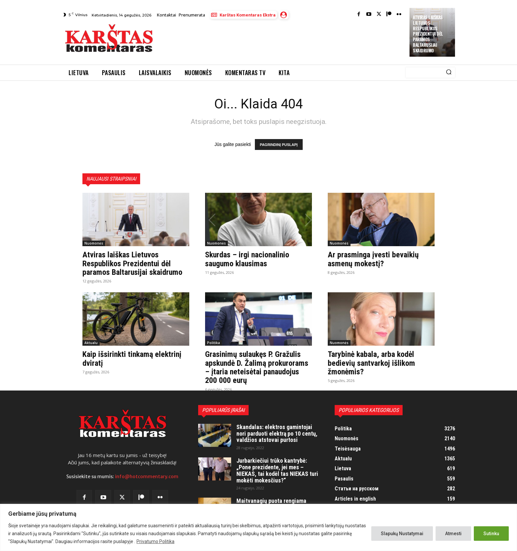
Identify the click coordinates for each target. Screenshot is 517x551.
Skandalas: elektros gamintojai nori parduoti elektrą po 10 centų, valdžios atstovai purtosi (277, 433)
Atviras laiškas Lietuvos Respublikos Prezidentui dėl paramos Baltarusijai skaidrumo (428, 34)
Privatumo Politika (155, 541)
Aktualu (91, 342)
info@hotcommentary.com (146, 476)
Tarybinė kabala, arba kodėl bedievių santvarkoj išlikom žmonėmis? (371, 363)
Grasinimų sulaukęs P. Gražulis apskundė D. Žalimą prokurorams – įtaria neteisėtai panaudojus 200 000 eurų (256, 367)
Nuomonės (93, 243)
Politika (213, 342)
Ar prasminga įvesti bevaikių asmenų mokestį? (373, 259)
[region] (258, 527)
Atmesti (453, 533)
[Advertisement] (282, 40)
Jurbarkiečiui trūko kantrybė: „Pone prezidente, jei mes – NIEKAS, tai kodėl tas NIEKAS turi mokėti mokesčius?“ (277, 470)
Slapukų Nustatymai (402, 533)
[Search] (448, 72)
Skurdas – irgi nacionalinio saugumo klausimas (247, 259)
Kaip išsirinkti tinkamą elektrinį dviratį (131, 358)
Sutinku (491, 533)
